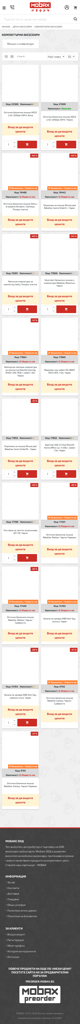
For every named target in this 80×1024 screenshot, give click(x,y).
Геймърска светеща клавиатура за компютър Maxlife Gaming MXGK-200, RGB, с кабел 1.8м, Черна (20, 371)
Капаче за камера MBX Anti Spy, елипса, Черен (59, 620)
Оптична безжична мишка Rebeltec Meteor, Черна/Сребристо (20, 620)
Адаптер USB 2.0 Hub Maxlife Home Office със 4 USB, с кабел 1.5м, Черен (59, 447)
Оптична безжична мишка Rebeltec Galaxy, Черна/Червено (20, 784)
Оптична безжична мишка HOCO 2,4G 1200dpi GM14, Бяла (20, 113)
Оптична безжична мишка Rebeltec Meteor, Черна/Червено (59, 536)
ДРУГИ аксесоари (22, 26)
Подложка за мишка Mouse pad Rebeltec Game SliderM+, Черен (20, 447)
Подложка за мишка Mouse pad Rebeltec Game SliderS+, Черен (59, 206)
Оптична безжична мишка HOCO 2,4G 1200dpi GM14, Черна (59, 118)
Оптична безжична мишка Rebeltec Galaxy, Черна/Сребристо (59, 701)
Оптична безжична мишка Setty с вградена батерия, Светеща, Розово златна (20, 206)
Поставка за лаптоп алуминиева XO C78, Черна (20, 531)
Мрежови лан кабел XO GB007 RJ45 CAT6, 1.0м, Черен (59, 371)
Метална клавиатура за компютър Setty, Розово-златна (20, 283)
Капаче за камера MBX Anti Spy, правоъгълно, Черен (20, 696)
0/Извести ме (27, 196)
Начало (6, 26)
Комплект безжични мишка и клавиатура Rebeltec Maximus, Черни (59, 283)
